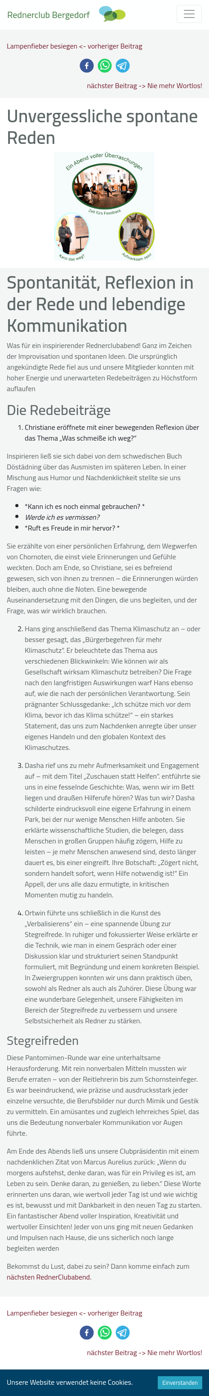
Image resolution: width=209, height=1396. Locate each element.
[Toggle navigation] (189, 14)
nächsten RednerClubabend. (49, 1277)
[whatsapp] (105, 65)
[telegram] (123, 65)
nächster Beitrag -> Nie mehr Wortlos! (144, 85)
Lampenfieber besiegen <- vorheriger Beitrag (74, 46)
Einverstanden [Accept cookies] (180, 1382)
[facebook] (87, 65)
